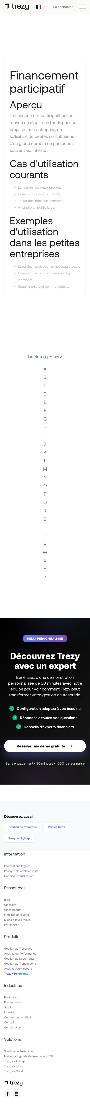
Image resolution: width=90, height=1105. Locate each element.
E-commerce (12, 1002)
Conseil (9, 1022)
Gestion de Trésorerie (18, 948)
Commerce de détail (17, 1017)
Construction (12, 1027)
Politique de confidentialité (21, 871)
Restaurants (12, 997)
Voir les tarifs (56, 827)
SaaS (7, 1007)
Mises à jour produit (17, 919)
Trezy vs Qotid (13, 1071)
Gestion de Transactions (20, 963)
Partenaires (11, 924)
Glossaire (10, 904)
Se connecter (63, 7)
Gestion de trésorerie (23, 827)
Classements (12, 909)
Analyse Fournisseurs (18, 968)
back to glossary (45, 356)
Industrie (9, 1012)
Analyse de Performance (20, 953)
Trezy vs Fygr (12, 1066)
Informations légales (17, 866)
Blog (7, 899)
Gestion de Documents (19, 958)
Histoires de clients (16, 914)
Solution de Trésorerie (18, 1051)
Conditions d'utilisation (18, 876)
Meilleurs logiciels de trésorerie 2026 (28, 1056)
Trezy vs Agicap (19, 838)
